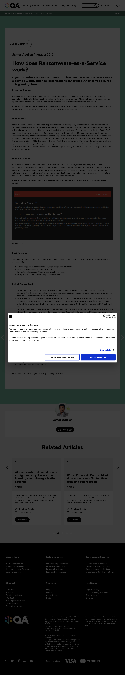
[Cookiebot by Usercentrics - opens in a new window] (105, 316)
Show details (105, 350)
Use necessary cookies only (62, 357)
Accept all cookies (98, 357)
